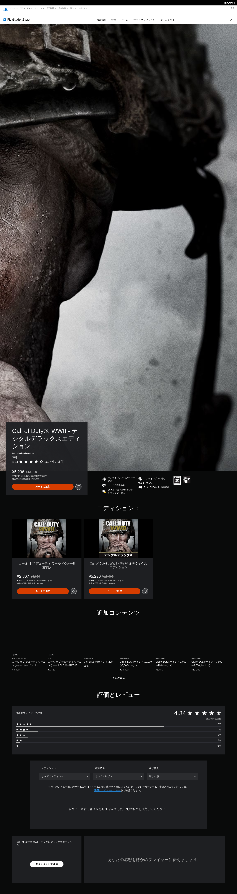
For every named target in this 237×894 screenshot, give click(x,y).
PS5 (21, 8)
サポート (82, 8)
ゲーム (13, 8)
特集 (96, 16)
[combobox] (64, 773)
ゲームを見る (150, 16)
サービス (38, 8)
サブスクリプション (127, 16)
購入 (72, 8)
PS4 (29, 8)
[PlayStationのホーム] (5, 8)
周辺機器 (50, 8)
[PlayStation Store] (17, 16)
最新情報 (62, 8)
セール (107, 16)
